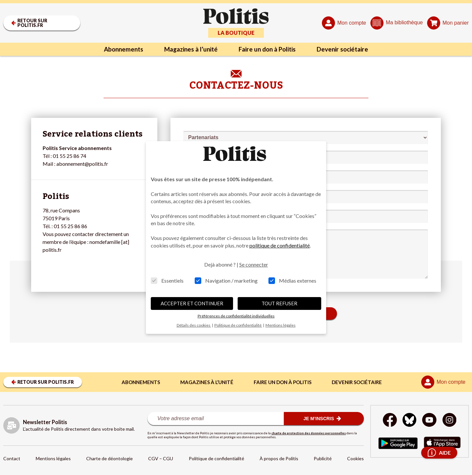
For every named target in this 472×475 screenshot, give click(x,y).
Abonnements (116, 49)
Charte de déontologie (109, 458)
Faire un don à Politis (269, 49)
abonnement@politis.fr (82, 164)
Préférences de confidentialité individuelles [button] (236, 315)
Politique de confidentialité (216, 458)
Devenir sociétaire (350, 49)
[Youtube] (430, 420)
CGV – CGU (160, 458)
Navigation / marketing (226, 280)
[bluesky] (409, 420)
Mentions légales (53, 458)
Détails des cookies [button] (194, 325)
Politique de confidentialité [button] (238, 325)
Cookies (355, 458)
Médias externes (292, 280)
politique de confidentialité (279, 245)
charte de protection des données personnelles (308, 433)
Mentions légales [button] (281, 325)
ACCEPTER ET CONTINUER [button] (192, 303)
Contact (11, 458)
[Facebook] (389, 420)
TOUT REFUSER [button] (279, 303)
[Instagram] (450, 420)
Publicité (323, 458)
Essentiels (167, 280)
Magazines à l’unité (187, 49)
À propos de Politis (279, 458)
